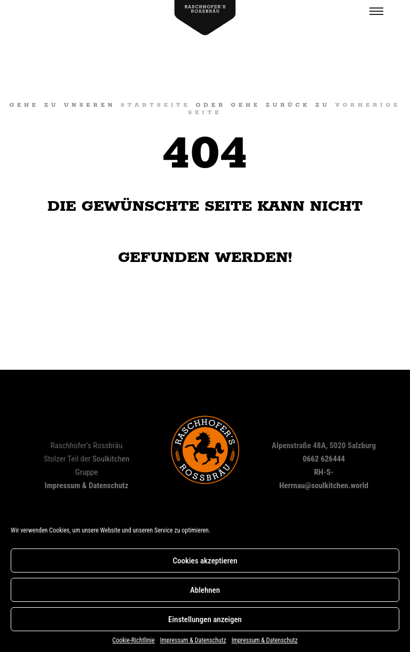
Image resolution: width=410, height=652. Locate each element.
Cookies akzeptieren (204, 561)
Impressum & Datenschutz (193, 640)
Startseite (156, 105)
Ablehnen (205, 590)
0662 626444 (324, 459)
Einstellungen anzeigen (205, 619)
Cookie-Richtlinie (133, 640)
